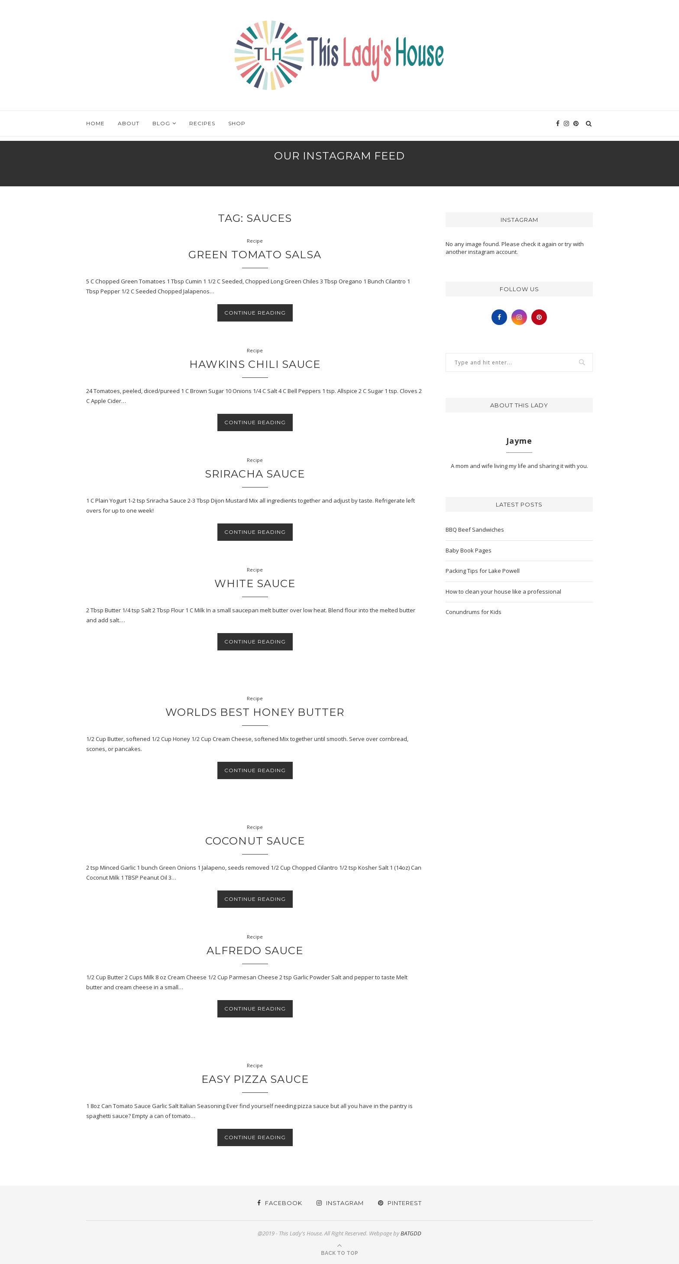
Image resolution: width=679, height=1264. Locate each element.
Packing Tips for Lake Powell (483, 571)
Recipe (255, 241)
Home (95, 123)
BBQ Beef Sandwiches (475, 529)
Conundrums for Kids (473, 612)
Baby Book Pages (468, 550)
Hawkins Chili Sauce (254, 364)
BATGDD (411, 1233)
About (128, 123)
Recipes (202, 123)
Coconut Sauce (255, 841)
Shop (237, 123)
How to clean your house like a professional (503, 591)
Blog (161, 123)
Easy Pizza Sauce (255, 1079)
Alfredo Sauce (255, 950)
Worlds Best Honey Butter (254, 712)
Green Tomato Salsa (254, 254)
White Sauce (254, 583)
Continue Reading (255, 312)
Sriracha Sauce (255, 474)
